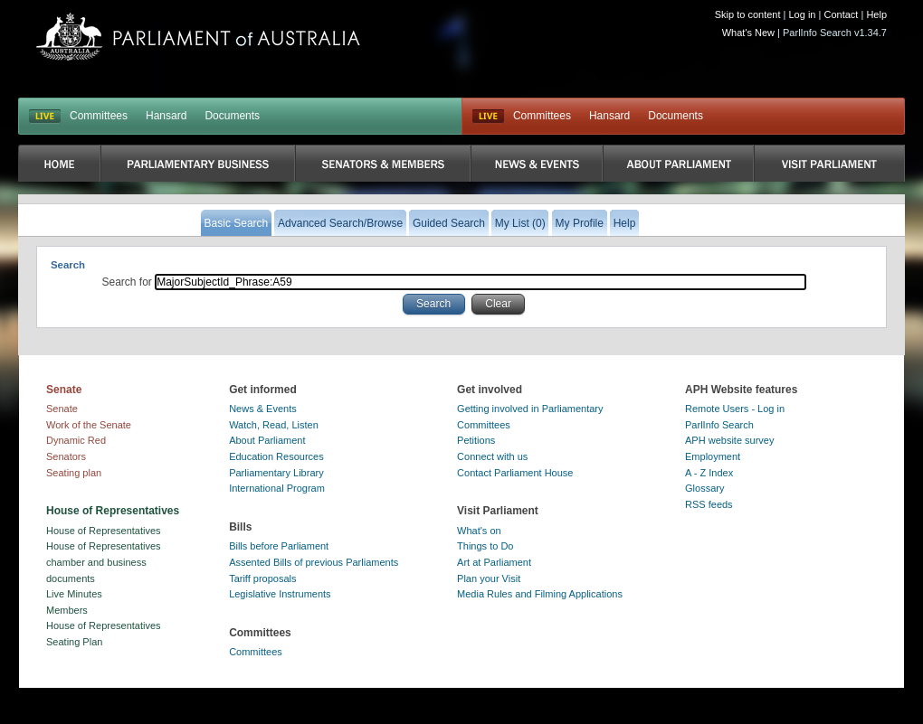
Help (876, 14)
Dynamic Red (76, 440)
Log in (802, 14)
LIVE (45, 116)
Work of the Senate (88, 424)
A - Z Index (709, 472)
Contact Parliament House (515, 472)
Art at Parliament (494, 562)
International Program (277, 488)
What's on (479, 530)
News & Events (263, 408)
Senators (66, 456)
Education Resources (276, 456)
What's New (748, 32)
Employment (712, 456)
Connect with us (492, 456)
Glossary (704, 488)
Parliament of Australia (198, 37)
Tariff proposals (262, 578)
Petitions (476, 440)
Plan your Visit (488, 578)
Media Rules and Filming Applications (540, 593)
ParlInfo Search (719, 424)
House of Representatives (103, 530)
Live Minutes (74, 593)
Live (488, 116)
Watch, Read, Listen (274, 424)
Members (67, 610)
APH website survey (729, 440)
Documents (232, 115)
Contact (840, 14)
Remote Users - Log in (735, 408)
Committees (99, 115)
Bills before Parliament (278, 546)
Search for (129, 282)
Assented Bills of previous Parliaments (313, 562)
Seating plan (73, 472)
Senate (62, 408)
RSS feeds (709, 504)
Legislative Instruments (280, 593)
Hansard (166, 115)
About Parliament (267, 440)
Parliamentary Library (276, 472)
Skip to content (748, 14)
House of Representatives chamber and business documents (103, 562)
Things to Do (485, 546)
